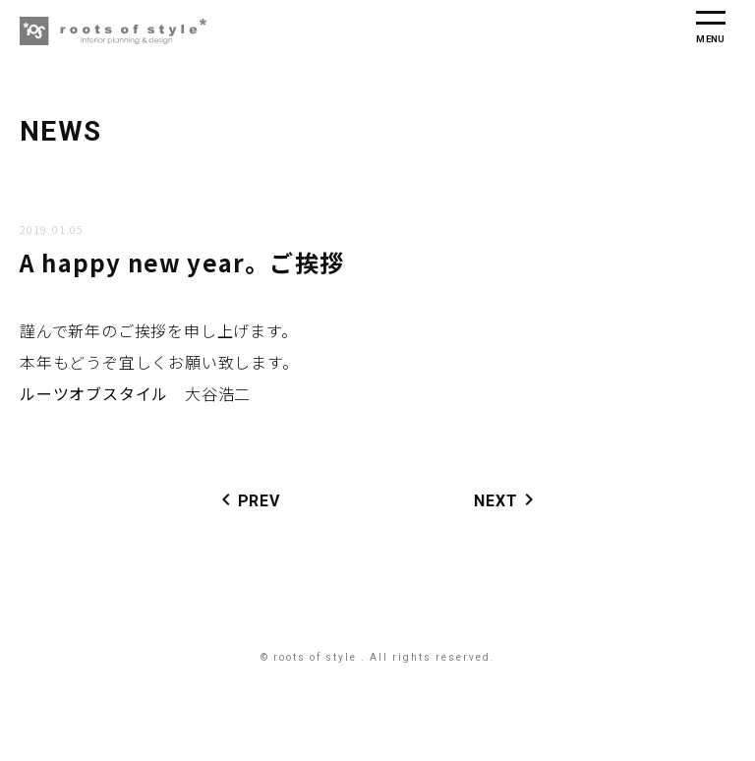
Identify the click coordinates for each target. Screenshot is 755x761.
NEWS (61, 131)
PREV (247, 499)
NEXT (507, 499)
